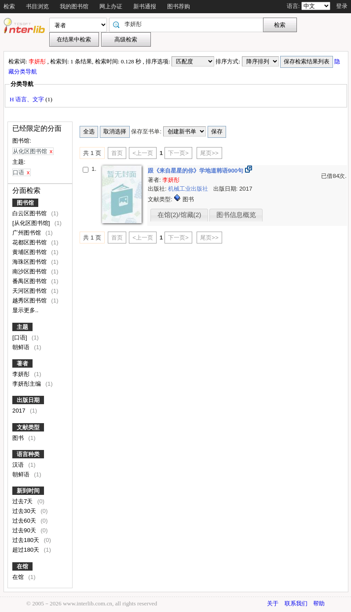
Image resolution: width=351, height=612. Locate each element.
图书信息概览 (236, 214)
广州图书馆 (27, 232)
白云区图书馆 (30, 213)
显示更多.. (25, 310)
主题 (22, 327)
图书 (19, 438)
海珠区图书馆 (30, 261)
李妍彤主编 (27, 383)
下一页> (178, 153)
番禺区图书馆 (30, 281)
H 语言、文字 (27, 99)
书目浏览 (37, 6)
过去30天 (25, 511)
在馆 (22, 566)
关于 (272, 603)
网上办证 (110, 6)
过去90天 (25, 530)
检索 (9, 6)
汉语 (19, 464)
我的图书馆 (74, 6)
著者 (22, 363)
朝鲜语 (21, 347)
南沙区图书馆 (30, 271)
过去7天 (23, 501)
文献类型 (28, 427)
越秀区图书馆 (30, 300)
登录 (341, 6)
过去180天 (26, 540)
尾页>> (209, 153)
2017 (19, 410)
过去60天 (25, 520)
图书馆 (25, 202)
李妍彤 (21, 374)
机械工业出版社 (189, 188)
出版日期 (28, 400)
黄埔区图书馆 (30, 252)
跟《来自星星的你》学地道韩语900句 (196, 170)
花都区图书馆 (30, 242)
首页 (117, 153)
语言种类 (28, 454)
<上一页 (142, 153)
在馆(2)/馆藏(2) (179, 214)
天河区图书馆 (30, 291)
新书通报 (144, 6)
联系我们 (296, 603)
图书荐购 (178, 6)
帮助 (319, 603)
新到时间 (28, 490)
